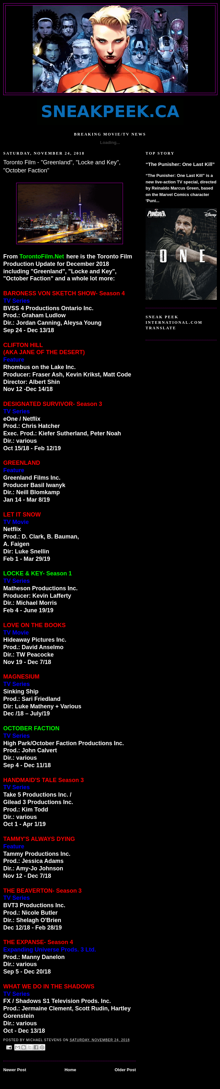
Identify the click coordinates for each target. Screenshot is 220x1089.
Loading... (110, 142)
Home (70, 1069)
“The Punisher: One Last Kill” (180, 164)
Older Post (125, 1069)
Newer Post (14, 1069)
